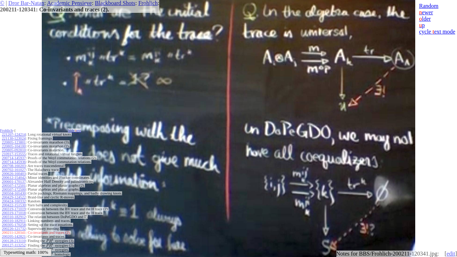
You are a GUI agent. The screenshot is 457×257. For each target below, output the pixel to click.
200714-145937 (14, 158)
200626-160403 (14, 174)
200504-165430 (14, 193)
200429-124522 (14, 197)
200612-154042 (14, 178)
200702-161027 (14, 170)
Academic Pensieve (69, 3)
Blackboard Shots (115, 3)
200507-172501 (14, 185)
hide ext (74, 130)
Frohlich (147, 3)
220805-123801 (14, 142)
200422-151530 (14, 205)
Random (428, 6)
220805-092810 (14, 150)
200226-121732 (14, 229)
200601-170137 (14, 181)
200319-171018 (14, 213)
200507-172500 (14, 189)
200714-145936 (14, 162)
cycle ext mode (437, 32)
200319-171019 (14, 209)
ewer (426, 12)
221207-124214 (14, 134)
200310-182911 (13, 221)
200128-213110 (13, 241)
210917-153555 (14, 154)
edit (451, 254)
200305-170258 (14, 225)
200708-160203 (14, 166)
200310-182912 (14, 217)
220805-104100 (14, 146)
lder (425, 19)
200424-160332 (14, 201)
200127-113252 (13, 245)
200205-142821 (14, 236)
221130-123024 (13, 138)
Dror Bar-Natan (26, 3)
